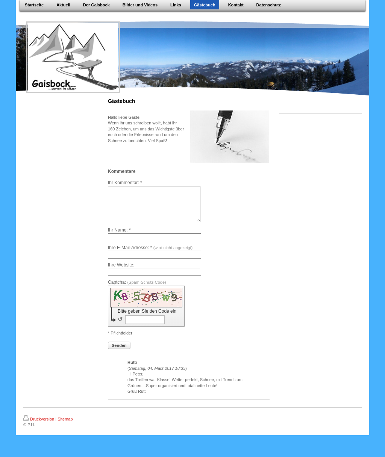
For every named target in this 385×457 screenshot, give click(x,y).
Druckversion (38, 426)
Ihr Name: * (119, 236)
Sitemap (65, 426)
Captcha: (137, 289)
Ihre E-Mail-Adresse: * (150, 254)
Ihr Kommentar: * (125, 182)
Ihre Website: (121, 271)
